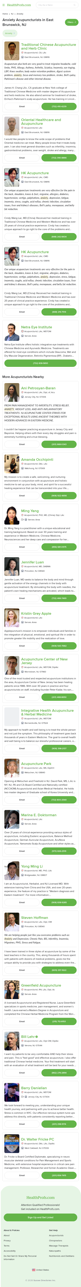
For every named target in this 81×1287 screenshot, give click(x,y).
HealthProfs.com (19, 5)
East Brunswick (32, 57)
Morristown (30, 671)
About (7, 1235)
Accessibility (10, 1251)
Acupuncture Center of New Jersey (44, 661)
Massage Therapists (58, 1245)
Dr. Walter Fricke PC (37, 1139)
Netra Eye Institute (36, 327)
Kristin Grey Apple (36, 614)
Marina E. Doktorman (39, 815)
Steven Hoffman (34, 918)
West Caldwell (31, 1148)
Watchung (29, 468)
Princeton (29, 571)
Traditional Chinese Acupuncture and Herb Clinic (48, 46)
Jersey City (30, 397)
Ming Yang (30, 511)
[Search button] (74, 4)
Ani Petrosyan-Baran (38, 388)
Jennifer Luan (32, 562)
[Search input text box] (55, 4)
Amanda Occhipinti (37, 460)
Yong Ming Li (32, 866)
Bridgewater (30, 875)
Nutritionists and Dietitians (61, 1256)
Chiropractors (55, 1240)
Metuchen (29, 772)
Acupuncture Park (36, 764)
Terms (7, 1245)
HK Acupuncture (35, 173)
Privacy (7, 1240)
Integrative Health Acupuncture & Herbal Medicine (47, 712)
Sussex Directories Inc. (44, 1280)
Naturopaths (55, 1251)
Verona (28, 1045)
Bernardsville (31, 723)
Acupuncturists (56, 1235)
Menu (3, 5)
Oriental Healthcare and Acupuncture (41, 122)
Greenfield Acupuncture (41, 985)
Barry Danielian (34, 1088)
